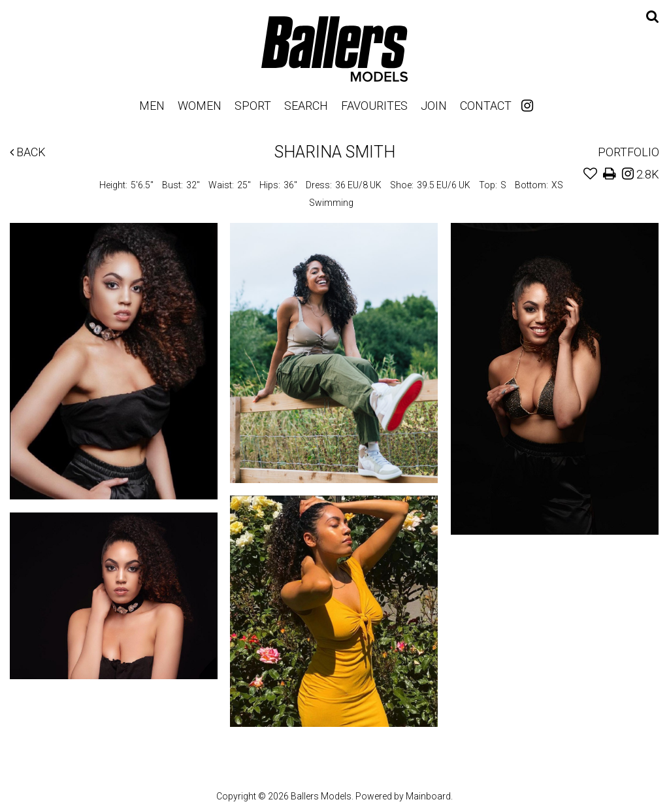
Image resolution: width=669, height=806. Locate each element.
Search (306, 105)
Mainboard (428, 796)
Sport (253, 105)
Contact (486, 105)
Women (199, 105)
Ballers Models (334, 49)
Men (152, 105)
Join (434, 105)
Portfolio (628, 152)
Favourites (374, 105)
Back (28, 152)
